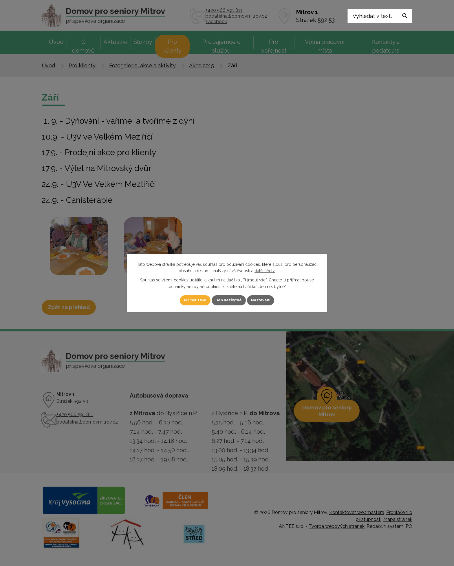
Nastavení (267, 300)
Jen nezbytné (229, 300)
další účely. (265, 270)
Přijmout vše (189, 300)
